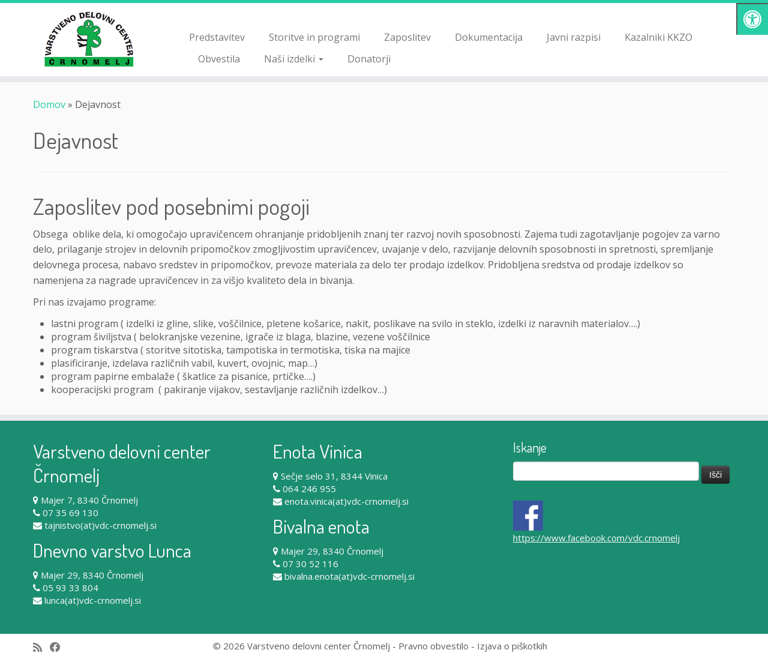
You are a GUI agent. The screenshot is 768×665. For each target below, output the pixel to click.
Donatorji (369, 58)
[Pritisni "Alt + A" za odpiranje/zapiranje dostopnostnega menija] (752, 19)
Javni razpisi (574, 37)
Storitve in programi (314, 37)
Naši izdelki (293, 58)
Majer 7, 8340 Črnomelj (89, 500)
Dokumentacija (489, 37)
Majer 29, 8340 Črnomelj (92, 575)
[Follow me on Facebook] (59, 647)
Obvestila (219, 58)
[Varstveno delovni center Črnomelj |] (88, 39)
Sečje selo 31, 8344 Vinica (334, 476)
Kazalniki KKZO (658, 37)
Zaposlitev (407, 37)
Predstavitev (217, 37)
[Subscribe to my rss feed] (41, 647)
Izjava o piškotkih (512, 646)
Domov (49, 104)
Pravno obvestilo (433, 646)
